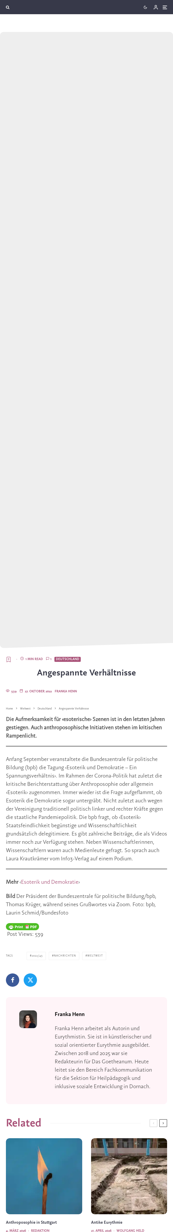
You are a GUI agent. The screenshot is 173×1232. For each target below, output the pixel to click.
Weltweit (95, 955)
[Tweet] (30, 980)
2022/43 (37, 955)
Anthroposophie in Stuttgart (31, 1222)
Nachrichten (65, 955)
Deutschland (67, 659)
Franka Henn (66, 691)
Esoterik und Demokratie (49, 882)
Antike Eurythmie (106, 1222)
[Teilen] (12, 980)
